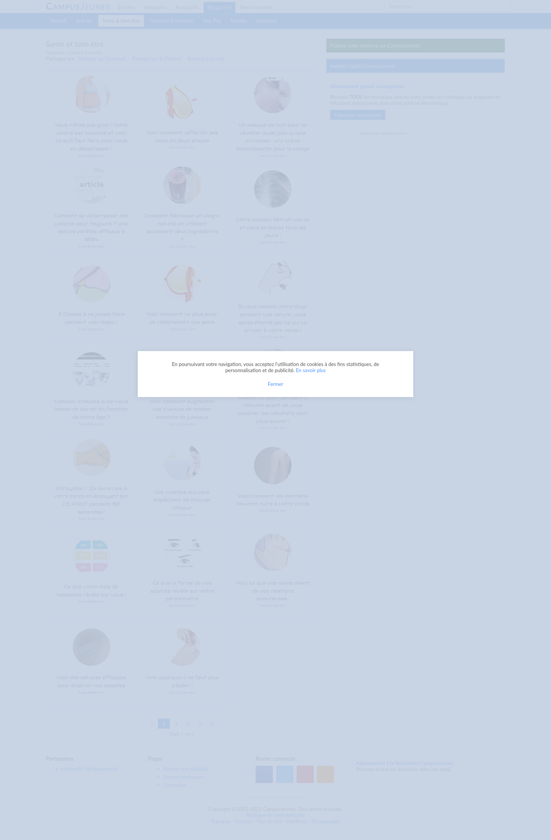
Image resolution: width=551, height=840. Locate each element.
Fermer (276, 384)
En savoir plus (311, 370)
